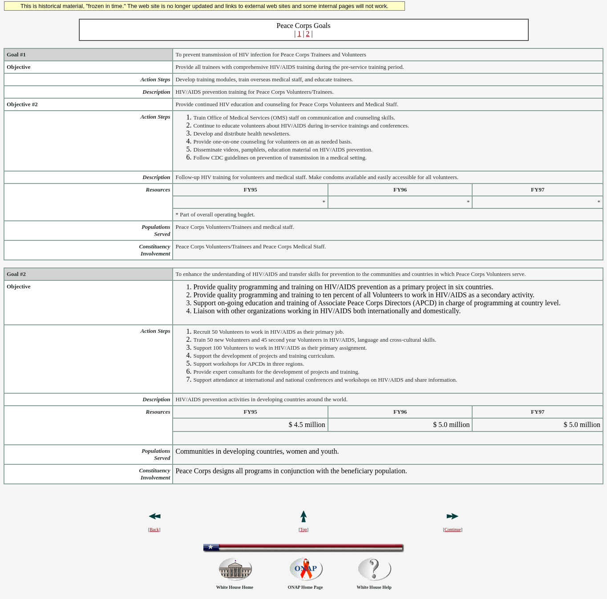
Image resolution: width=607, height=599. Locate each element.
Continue (453, 529)
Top (303, 529)
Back (154, 529)
